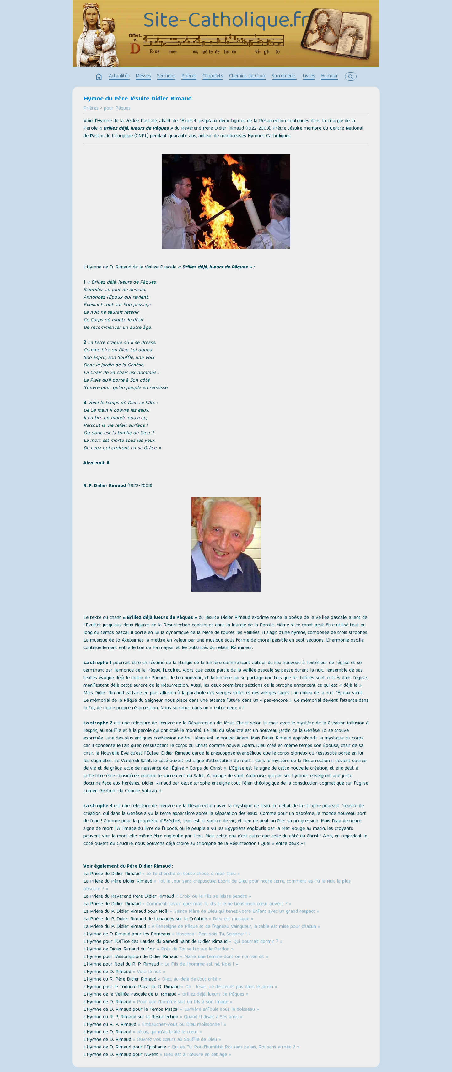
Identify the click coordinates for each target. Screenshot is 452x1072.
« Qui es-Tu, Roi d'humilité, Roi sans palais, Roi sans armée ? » (233, 1047)
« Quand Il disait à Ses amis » (211, 1017)
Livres (309, 76)
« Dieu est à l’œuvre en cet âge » (195, 1055)
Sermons (166, 76)
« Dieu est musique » (231, 919)
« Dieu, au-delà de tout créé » (189, 979)
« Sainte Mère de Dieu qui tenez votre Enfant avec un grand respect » (244, 911)
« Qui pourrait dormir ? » (255, 942)
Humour (329, 76)
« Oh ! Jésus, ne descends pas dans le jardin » (229, 987)
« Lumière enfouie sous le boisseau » (219, 1009)
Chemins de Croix (247, 76)
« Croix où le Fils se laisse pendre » (213, 896)
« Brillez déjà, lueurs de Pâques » (213, 994)
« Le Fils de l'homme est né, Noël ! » (199, 964)
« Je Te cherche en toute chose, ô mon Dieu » (191, 874)
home (99, 77)
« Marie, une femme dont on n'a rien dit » (224, 957)
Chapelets (212, 76)
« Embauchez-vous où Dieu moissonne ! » (182, 1025)
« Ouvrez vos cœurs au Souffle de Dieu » (177, 1040)
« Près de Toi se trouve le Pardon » (195, 949)
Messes (143, 76)
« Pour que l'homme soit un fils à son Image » (182, 1002)
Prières (188, 76)
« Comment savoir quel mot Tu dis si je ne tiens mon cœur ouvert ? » (217, 904)
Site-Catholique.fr (226, 22)
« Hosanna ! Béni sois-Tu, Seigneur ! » (211, 934)
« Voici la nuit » (149, 972)
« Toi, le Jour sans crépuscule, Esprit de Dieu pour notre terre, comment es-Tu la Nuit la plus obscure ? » (217, 885)
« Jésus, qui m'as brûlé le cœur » (167, 1032)
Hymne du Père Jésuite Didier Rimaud (137, 99)
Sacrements (284, 76)
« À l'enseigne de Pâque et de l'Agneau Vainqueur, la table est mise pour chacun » (234, 927)
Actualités (119, 76)
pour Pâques (117, 108)
